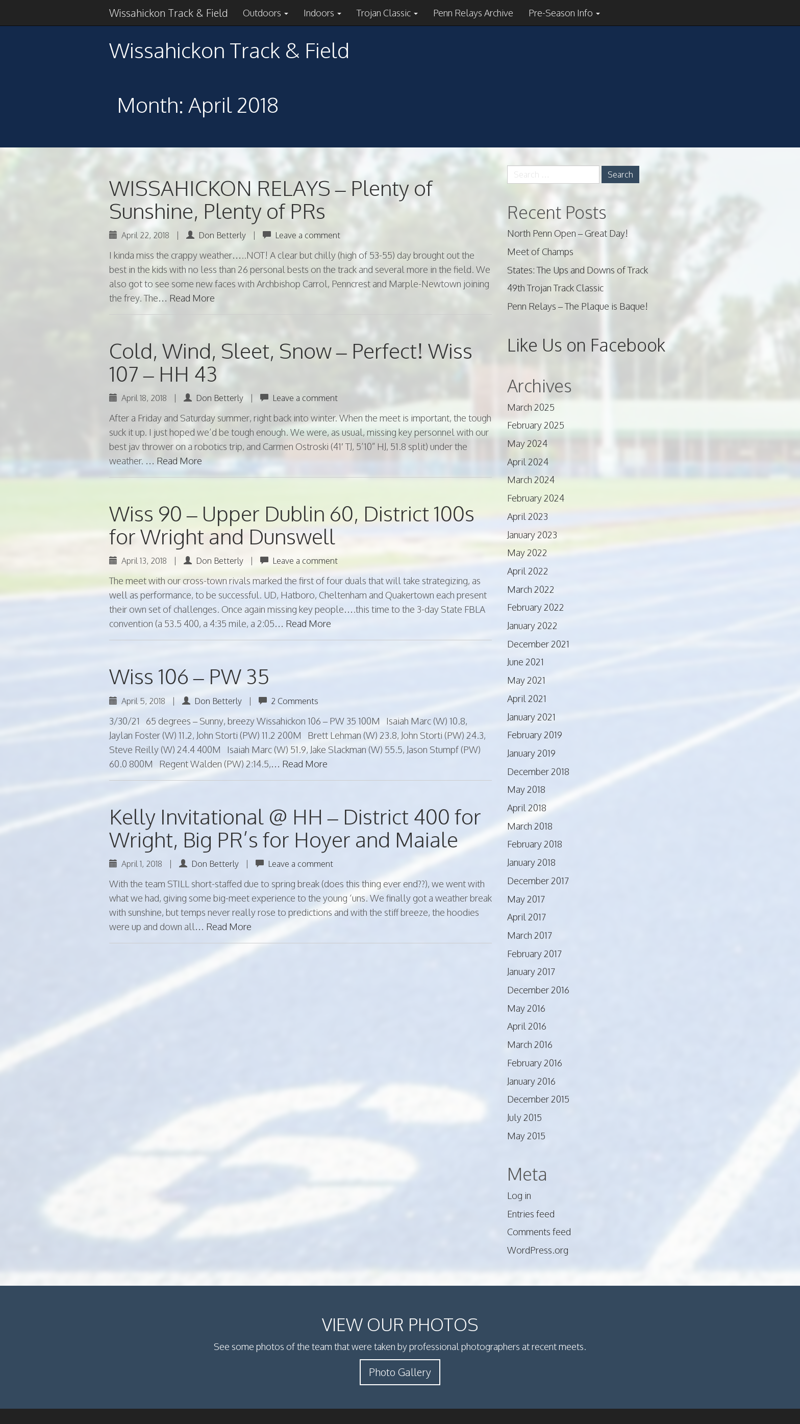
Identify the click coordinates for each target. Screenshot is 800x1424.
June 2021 (525, 661)
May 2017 (526, 899)
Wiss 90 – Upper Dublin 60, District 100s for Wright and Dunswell (291, 524)
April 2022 (527, 571)
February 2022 (535, 607)
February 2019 (534, 734)
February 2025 (535, 425)
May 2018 (526, 789)
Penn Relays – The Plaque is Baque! (577, 306)
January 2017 (531, 971)
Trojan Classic (387, 12)
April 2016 (526, 1026)
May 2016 (526, 1008)
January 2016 (531, 1081)
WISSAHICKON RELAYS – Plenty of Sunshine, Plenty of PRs (271, 199)
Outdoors (265, 12)
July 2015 (524, 1117)
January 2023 (532, 534)
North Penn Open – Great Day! (567, 233)
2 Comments (294, 701)
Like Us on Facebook (586, 345)
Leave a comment (307, 235)
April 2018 (526, 807)
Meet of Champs (540, 251)
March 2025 (531, 407)
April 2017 (526, 916)
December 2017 (538, 880)
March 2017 (529, 935)
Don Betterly (222, 235)
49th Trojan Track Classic (555, 287)
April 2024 (527, 461)
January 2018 (531, 862)
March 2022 (531, 589)
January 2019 (531, 753)
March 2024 (531, 479)
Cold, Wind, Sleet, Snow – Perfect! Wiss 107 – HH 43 (290, 362)
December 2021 (538, 643)
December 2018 (538, 771)
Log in (519, 1195)
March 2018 (530, 826)
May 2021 (526, 680)
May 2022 (527, 552)
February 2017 (534, 953)
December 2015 (538, 1099)
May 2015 (526, 1135)
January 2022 (532, 625)
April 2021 (526, 698)
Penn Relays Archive (473, 12)
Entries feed (531, 1213)
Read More (192, 298)
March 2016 (530, 1044)
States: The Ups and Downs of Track (577, 270)
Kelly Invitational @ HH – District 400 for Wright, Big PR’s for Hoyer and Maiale (295, 828)
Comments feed (539, 1231)
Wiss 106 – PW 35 (189, 676)
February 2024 (535, 498)
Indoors (322, 12)
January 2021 (531, 716)
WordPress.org (537, 1250)
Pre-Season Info (564, 12)
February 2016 (534, 1062)
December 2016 (538, 989)
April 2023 (527, 516)
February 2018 (534, 844)
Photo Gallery (400, 1372)
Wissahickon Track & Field (168, 12)
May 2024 (527, 443)
